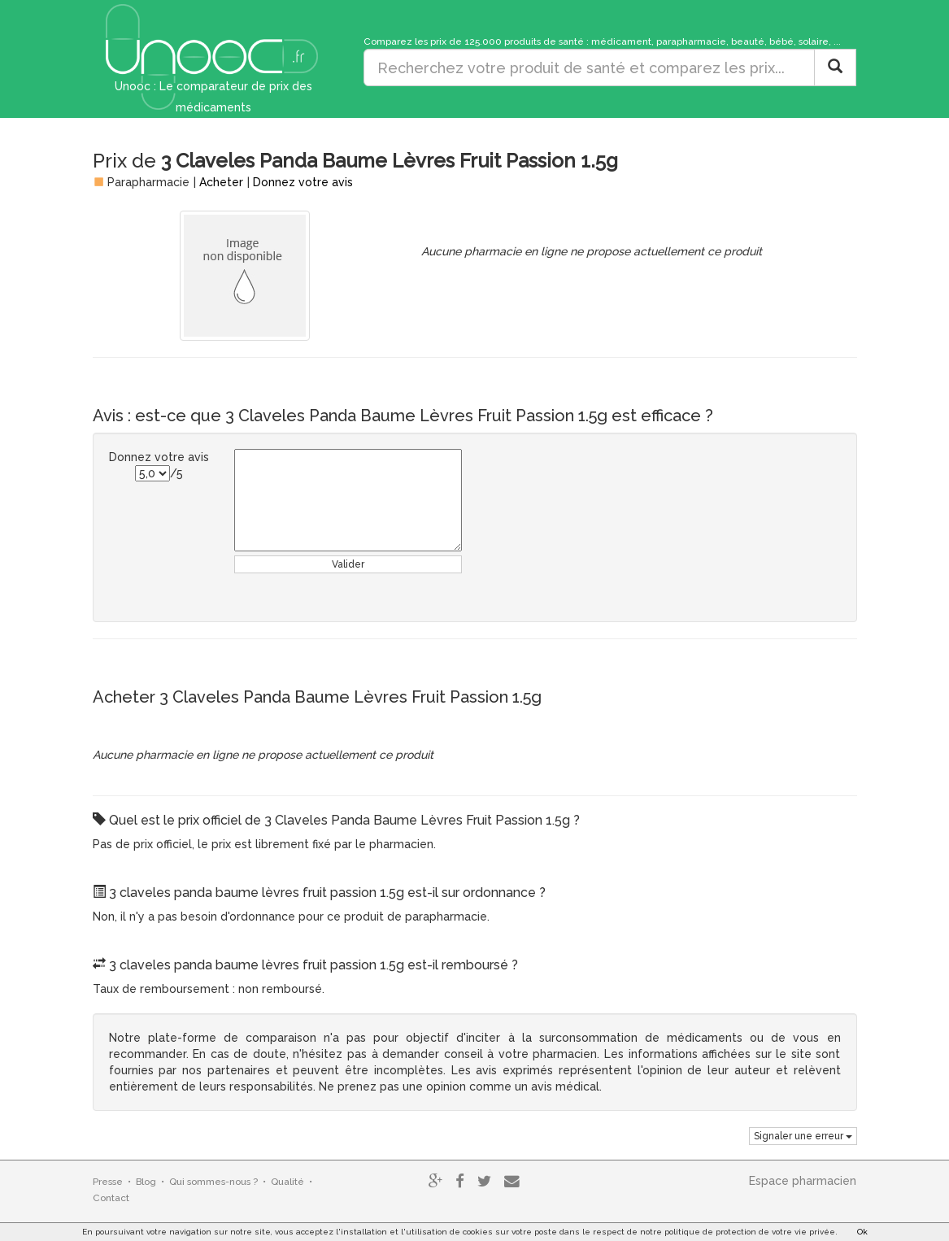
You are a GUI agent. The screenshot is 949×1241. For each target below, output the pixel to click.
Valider (348, 564)
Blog (146, 1181)
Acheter (221, 182)
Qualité (287, 1181)
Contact (111, 1198)
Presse (108, 1181)
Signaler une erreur (803, 1136)
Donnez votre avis (303, 182)
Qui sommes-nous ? (213, 1181)
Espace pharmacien (802, 1180)
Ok (862, 1231)
